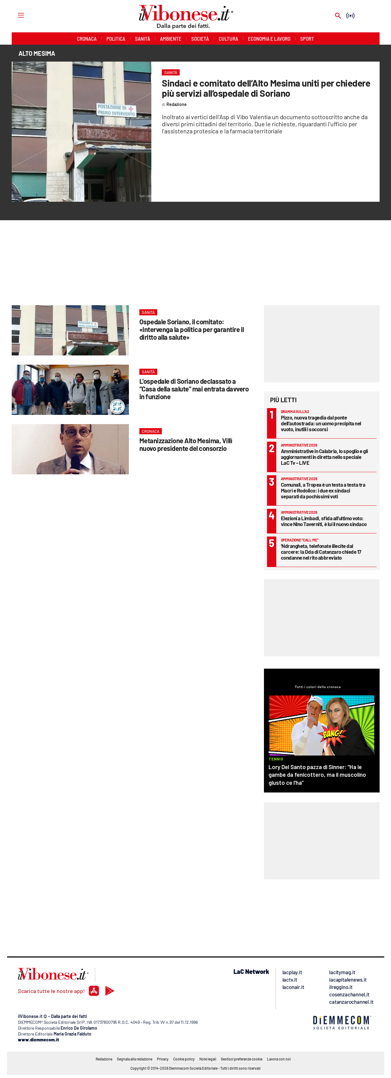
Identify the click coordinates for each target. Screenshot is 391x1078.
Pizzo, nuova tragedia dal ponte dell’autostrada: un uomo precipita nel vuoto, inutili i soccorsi (321, 423)
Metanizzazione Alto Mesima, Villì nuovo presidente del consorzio (185, 444)
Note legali (207, 1059)
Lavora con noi (279, 1059)
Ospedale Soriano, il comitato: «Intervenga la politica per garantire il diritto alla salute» (191, 329)
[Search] (338, 16)
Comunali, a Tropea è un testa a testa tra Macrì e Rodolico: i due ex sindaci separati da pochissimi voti (323, 490)
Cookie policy (184, 1059)
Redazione (104, 1059)
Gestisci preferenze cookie (241, 1059)
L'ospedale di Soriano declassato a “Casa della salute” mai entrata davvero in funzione (194, 388)
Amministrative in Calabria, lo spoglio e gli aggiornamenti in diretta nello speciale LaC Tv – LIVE (324, 457)
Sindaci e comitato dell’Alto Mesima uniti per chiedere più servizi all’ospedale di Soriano (266, 88)
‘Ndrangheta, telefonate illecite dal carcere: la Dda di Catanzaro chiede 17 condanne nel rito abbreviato (321, 552)
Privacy (163, 1059)
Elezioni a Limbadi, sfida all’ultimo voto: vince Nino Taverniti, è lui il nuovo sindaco (324, 521)
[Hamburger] (15, 14)
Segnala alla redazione (134, 1059)
